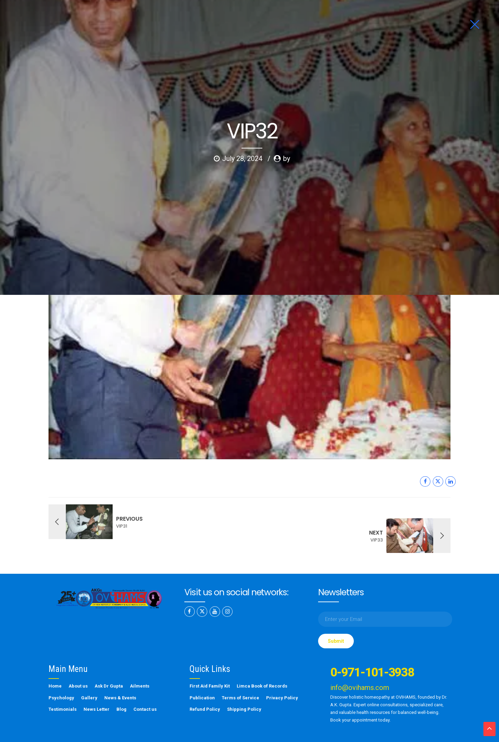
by (286, 140)
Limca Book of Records (262, 666)
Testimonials (63, 689)
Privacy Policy (282, 678)
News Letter (97, 689)
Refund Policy (205, 689)
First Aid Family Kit (210, 666)
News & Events (120, 678)
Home (55, 666)
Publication (202, 678)
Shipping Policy (244, 689)
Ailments (139, 666)
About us (78, 666)
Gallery (89, 678)
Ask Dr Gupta (109, 666)
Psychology (61, 678)
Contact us (145, 689)
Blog (121, 689)
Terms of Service (240, 678)
